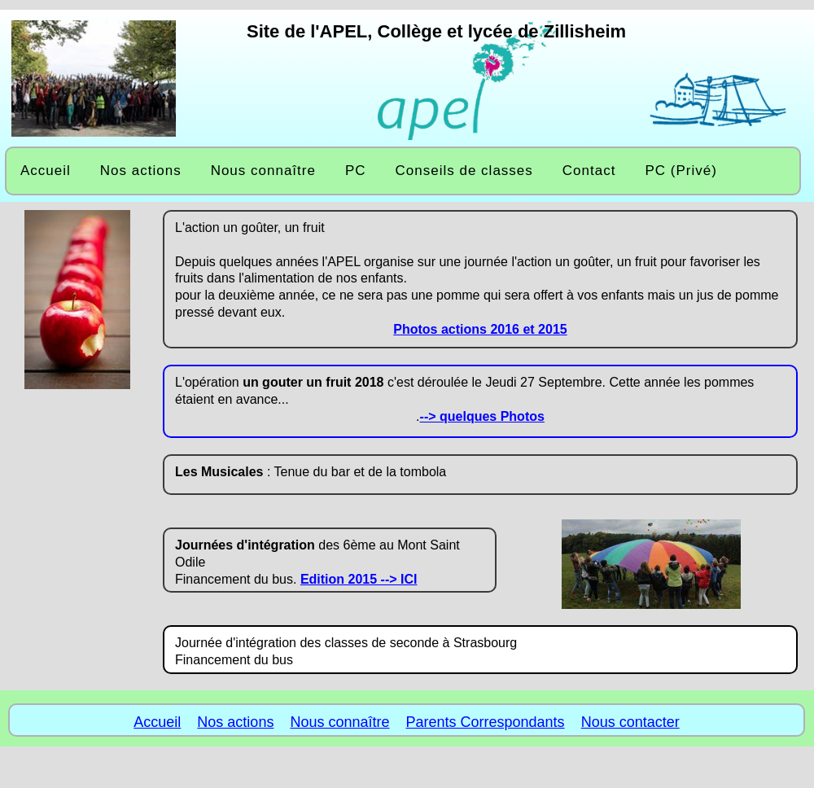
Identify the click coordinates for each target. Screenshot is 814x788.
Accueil (157, 722)
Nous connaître (339, 722)
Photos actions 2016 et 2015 (480, 329)
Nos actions (235, 722)
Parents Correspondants (485, 722)
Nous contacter (630, 722)
